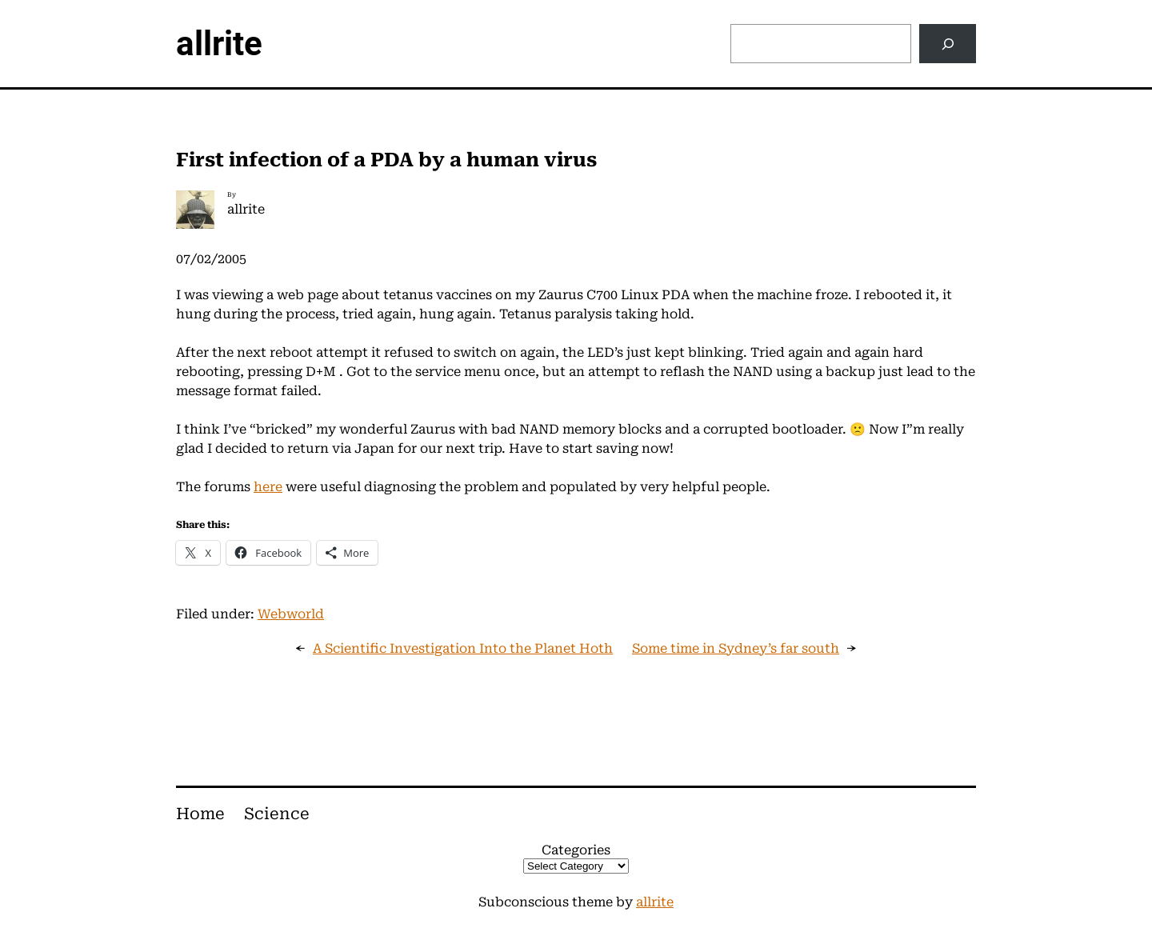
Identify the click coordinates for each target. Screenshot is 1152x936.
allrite (219, 43)
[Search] (947, 43)
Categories (576, 850)
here (268, 486)
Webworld (291, 614)
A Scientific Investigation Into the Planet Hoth (463, 648)
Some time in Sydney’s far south (735, 648)
